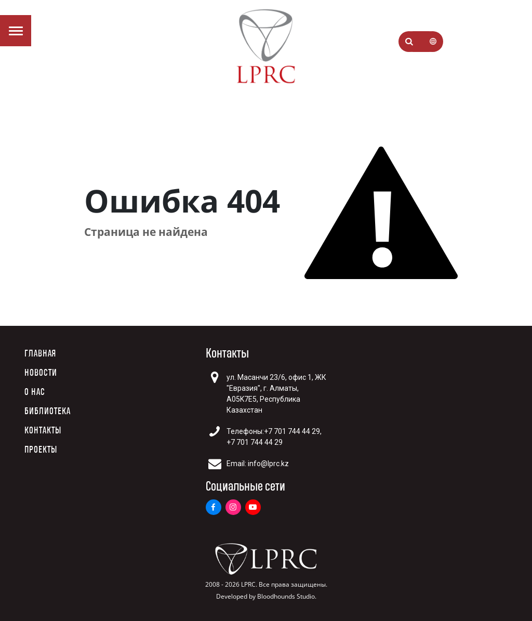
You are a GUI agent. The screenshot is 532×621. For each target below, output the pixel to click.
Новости (40, 372)
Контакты (42, 430)
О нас (34, 392)
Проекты (40, 449)
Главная (40, 353)
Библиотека (47, 411)
